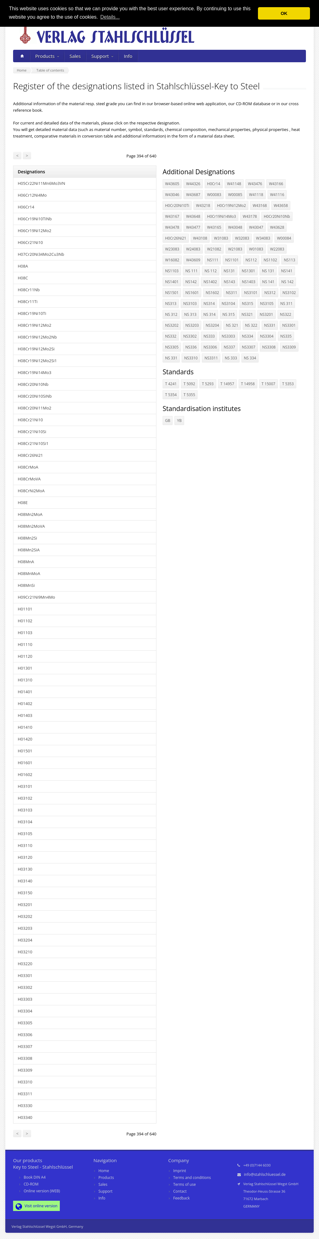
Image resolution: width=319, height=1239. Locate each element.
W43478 (172, 227)
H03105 (25, 833)
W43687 (193, 194)
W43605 (172, 183)
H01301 (25, 668)
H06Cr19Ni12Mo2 (34, 230)
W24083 (193, 249)
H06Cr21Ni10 (30, 242)
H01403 (25, 715)
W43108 (200, 238)
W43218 (203, 205)
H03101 (25, 786)
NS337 (229, 347)
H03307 (25, 1046)
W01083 (256, 249)
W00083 (214, 194)
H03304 (25, 1011)
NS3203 (192, 325)
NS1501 (172, 292)
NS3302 (190, 336)
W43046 (172, 194)
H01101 (25, 609)
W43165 (214, 227)
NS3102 (289, 292)
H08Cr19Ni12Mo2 (34, 325)
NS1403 (248, 281)
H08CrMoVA (29, 479)
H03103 (25, 810)
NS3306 (210, 347)
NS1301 (248, 271)
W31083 (221, 238)
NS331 (269, 325)
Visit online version (36, 1206)
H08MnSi (26, 585)
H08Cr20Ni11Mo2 (34, 408)
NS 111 (191, 271)
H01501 (25, 751)
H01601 (25, 762)
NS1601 (192, 292)
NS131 (229, 271)
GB (167, 420)
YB (179, 420)
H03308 (25, 1058)
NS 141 (268, 281)
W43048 (235, 227)
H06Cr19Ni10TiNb (35, 219)
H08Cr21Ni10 (30, 420)
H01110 (25, 644)
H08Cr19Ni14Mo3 (34, 372)
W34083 (263, 238)
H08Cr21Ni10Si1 (33, 443)
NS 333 (231, 358)
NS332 (170, 336)
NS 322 (251, 325)
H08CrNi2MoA (31, 490)
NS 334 (250, 358)
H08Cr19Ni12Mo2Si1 (37, 360)
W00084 (284, 238)
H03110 (25, 845)
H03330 (25, 1105)
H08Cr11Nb (29, 289)
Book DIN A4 (34, 1177)
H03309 (25, 1070)
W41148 (234, 183)
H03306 (25, 1034)
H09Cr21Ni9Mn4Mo (36, 597)
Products (47, 56)
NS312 (269, 292)
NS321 (247, 314)
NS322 (285, 314)
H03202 (25, 916)
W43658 (281, 205)
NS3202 (172, 325)
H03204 (25, 940)
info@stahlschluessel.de (265, 1174)
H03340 (25, 1117)
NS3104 (228, 303)
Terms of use (184, 1184)
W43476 (255, 183)
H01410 (25, 727)
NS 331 (171, 358)
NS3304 (267, 336)
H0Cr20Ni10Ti (177, 205)
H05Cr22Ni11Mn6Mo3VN (41, 183)
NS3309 (289, 347)
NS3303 (228, 336)
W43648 (193, 216)
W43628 (277, 227)
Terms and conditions (192, 1177)
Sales (75, 56)
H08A (23, 266)
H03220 (25, 963)
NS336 (191, 347)
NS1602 (212, 292)
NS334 (247, 336)
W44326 (193, 183)
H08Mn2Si (27, 538)
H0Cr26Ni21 (175, 238)
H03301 (25, 975)
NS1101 (232, 260)
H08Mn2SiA (29, 550)
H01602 (25, 774)
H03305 (25, 1023)
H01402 (25, 703)
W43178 (250, 216)
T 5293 (207, 383)
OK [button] (284, 13)
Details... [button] (110, 17)
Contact (180, 1191)
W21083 (235, 249)
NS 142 (287, 281)
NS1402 (210, 281)
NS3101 (250, 292)
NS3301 (289, 325)
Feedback (181, 1198)
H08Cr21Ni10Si (32, 431)
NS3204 (212, 325)
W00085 (235, 194)
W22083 (277, 249)
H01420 (25, 739)
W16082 (172, 260)
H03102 (25, 798)
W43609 (193, 260)
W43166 (276, 183)
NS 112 (210, 271)
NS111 (212, 260)
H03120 (25, 857)
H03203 (25, 928)
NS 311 (286, 303)
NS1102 (270, 260)
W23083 (172, 249)
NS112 (251, 260)
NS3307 (248, 347)
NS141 (286, 271)
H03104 (25, 822)
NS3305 (172, 347)
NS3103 (190, 303)
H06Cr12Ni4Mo (32, 195)
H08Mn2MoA (30, 514)
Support (102, 56)
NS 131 (268, 271)
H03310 (25, 1082)
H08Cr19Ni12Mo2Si (36, 349)
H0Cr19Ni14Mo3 (221, 216)
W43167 (172, 216)
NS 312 (171, 314)
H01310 (25, 680)
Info (128, 56)
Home (103, 1170)
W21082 (214, 249)
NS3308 (269, 347)
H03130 (25, 869)
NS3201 (266, 314)
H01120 (25, 656)
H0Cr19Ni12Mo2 (231, 205)
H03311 (25, 1093)
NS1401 (172, 281)
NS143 (229, 281)
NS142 (191, 281)
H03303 (25, 999)
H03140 (25, 881)
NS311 (231, 292)
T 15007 (268, 383)
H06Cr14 (26, 207)
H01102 (25, 621)
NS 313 (190, 314)
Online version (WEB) (42, 1191)
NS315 (247, 303)
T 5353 (288, 383)
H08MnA (26, 561)
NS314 (209, 303)
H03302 (25, 987)
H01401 (25, 691)
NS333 (209, 336)
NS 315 (228, 314)
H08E (23, 502)
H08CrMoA (28, 467)
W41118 (256, 194)
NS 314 (209, 314)
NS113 (289, 260)
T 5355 (189, 394)
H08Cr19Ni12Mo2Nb (37, 337)
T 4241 (171, 383)
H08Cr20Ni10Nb (33, 384)
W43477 (193, 227)
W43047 (256, 227)
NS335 (286, 336)
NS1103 (172, 271)
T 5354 (171, 394)
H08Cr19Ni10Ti (32, 313)
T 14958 (248, 383)
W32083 (242, 238)
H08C (23, 278)
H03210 (25, 952)
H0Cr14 (213, 183)
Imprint (179, 1170)
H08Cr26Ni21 (30, 455)
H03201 (25, 904)
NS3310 (191, 358)
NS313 (170, 303)
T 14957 (227, 383)
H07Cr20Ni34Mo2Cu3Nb (41, 254)
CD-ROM (31, 1184)
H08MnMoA (29, 573)
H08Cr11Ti (27, 301)
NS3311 (211, 358)
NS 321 (232, 325)
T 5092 (189, 383)
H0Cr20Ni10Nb (277, 216)
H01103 (25, 632)
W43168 (260, 205)
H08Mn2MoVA (31, 526)
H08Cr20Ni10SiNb (35, 396)
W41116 (277, 194)
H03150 (25, 892)
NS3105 (267, 303)
